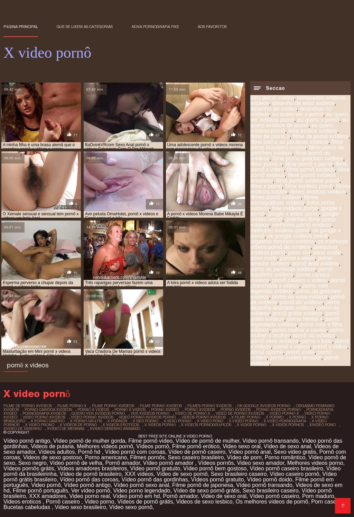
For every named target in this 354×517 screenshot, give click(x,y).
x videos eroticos (121, 425)
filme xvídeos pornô (309, 186)
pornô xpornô (266, 352)
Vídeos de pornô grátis (145, 502)
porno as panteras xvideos (282, 269)
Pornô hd (90, 452)
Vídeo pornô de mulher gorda (89, 441)
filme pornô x (266, 164)
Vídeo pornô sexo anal (141, 485)
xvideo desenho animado (115, 428)
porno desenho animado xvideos (295, 305)
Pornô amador (122, 463)
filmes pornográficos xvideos (284, 200)
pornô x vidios (330, 346)
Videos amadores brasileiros (92, 468)
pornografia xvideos (44, 413)
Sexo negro (32, 463)
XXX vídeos (138, 474)
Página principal (20, 27)
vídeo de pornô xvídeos (240, 413)
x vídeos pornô (160, 425)
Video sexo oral (242, 446)
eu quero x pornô (318, 120)
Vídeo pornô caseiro (274, 496)
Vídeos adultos (56, 452)
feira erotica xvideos (312, 131)
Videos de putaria (52, 446)
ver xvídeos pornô (150, 413)
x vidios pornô (252, 425)
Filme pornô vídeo (150, 441)
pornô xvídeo (165, 409)
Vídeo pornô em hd (136, 496)
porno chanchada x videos (297, 283)
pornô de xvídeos (301, 302)
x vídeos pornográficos (206, 425)
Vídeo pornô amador (169, 463)
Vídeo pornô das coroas (89, 479)
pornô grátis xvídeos (297, 313)
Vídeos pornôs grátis (28, 468)
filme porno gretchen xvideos (307, 158)
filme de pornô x (270, 136)
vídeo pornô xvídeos (44, 417)
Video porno (99, 502)
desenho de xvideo (273, 109)
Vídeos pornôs (216, 463)
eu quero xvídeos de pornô (299, 122)
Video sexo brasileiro (80, 507)
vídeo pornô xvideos (92, 417)
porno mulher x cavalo (299, 330)
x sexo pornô (178, 421)
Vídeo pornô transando (270, 441)
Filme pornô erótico (196, 446)
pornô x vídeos (93, 409)
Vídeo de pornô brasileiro (91, 474)
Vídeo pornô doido (269, 479)
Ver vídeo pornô (90, 491)
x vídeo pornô (243, 421)
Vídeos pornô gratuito (217, 479)
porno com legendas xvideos (289, 288)
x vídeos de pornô (78, 425)
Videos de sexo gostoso (52, 457)
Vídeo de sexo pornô (182, 474)
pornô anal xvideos (315, 263)
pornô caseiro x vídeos (300, 280)
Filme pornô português (40, 491)
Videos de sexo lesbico (204, 502)
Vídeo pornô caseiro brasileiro (286, 468)
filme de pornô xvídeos (320, 136)
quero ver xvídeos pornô (98, 413)
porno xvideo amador (295, 357)
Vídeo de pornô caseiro (196, 452)
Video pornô (46, 485)
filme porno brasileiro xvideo (296, 144)
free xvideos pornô (295, 208)
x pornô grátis (86, 421)
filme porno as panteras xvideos (289, 142)
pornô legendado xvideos (294, 321)
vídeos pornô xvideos (203, 417)
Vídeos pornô (152, 446)
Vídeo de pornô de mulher (207, 441)
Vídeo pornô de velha (75, 463)
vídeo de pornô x (192, 413)
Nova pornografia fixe (155, 27)
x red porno (145, 421)
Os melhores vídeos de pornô (272, 502)
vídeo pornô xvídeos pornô (147, 417)
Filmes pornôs (147, 457)
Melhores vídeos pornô (105, 446)
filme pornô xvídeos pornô (307, 181)
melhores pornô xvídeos (301, 225)
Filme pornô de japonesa (202, 485)
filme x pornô (266, 186)
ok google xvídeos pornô (298, 236)
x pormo (274, 417)
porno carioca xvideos (48, 409)
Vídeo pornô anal (250, 452)
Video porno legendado (141, 491)
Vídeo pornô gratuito (155, 468)
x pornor (117, 421)
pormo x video (297, 258)
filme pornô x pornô (308, 164)
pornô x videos (292, 346)
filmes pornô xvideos (275, 197)
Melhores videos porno (315, 463)
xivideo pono (322, 425)
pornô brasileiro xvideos (291, 272)
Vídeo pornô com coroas (135, 452)
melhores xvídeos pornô (279, 230)
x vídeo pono (210, 421)
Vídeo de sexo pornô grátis (207, 491)
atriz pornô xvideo (272, 98)
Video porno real (89, 496)
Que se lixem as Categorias (85, 27)
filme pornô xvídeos (311, 169)
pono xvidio (327, 252)
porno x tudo (316, 341)
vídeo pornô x (284, 413)
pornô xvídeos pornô (278, 409)
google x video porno (293, 214)
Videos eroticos (23, 502)
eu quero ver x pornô (297, 114)
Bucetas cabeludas (27, 507)
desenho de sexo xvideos (303, 103)
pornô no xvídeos (314, 335)
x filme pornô (245, 417)
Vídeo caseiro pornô (294, 474)
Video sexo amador (260, 463)
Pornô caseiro (63, 502)
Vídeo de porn (244, 457)
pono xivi (299, 252)
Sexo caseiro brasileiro (196, 457)
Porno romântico (285, 457)
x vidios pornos (288, 425)
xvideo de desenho (22, 428)
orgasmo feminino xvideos (282, 241)
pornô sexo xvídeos (274, 341)
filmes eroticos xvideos (318, 192)
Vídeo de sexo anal (287, 446)
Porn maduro (318, 496)
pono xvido (263, 258)
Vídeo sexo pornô (130, 507)
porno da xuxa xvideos (299, 297)
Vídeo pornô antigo (26, 441)
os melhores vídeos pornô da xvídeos (299, 244)
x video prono (39, 425)
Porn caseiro (326, 502)
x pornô (297, 417)
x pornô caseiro (48, 421)
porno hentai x (304, 319)
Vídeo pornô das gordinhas (155, 479)
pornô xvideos (236, 409)
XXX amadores (47, 496)
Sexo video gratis (295, 452)
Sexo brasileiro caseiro (239, 474)
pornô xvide (300, 352)
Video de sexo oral (223, 496)
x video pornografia (285, 421)
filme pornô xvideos (161, 406)
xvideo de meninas (65, 428)
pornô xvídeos (200, 409)
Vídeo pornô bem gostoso (214, 468)
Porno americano (106, 457)
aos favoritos (212, 27)
